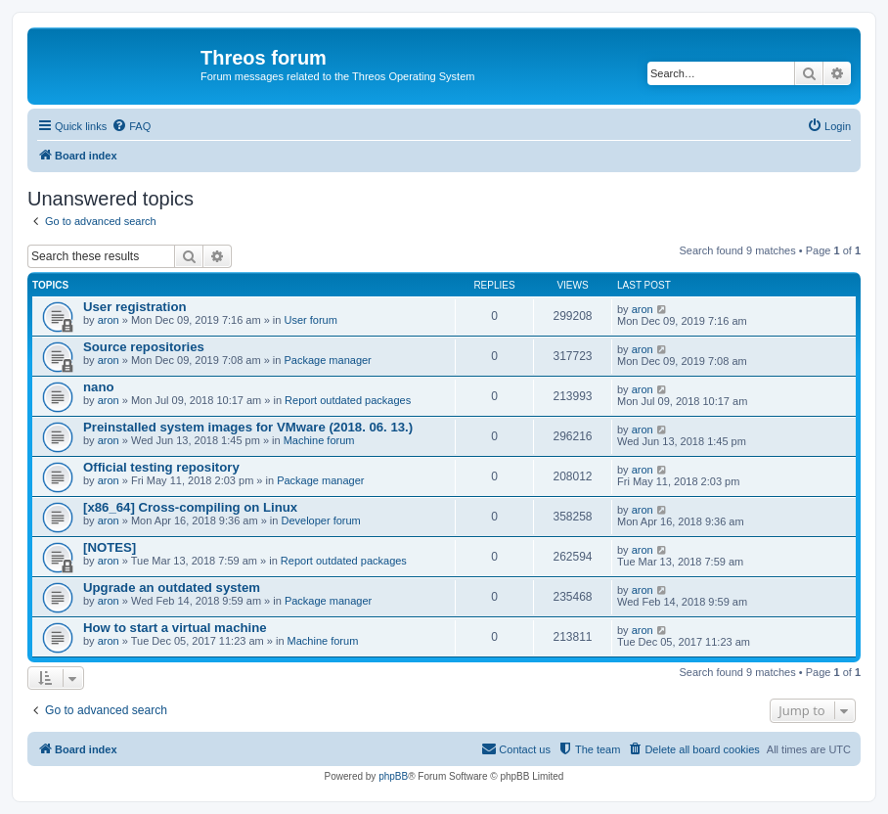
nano (98, 387)
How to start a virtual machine (175, 627)
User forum (311, 320)
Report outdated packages (348, 400)
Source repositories (143, 346)
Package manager (328, 360)
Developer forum (320, 520)
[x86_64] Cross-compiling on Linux (190, 507)
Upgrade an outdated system (171, 587)
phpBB (393, 776)
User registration (135, 306)
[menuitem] (131, 126)
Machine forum (319, 440)
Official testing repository (161, 467)
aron (108, 320)
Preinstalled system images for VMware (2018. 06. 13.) (248, 427)
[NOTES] (109, 547)
